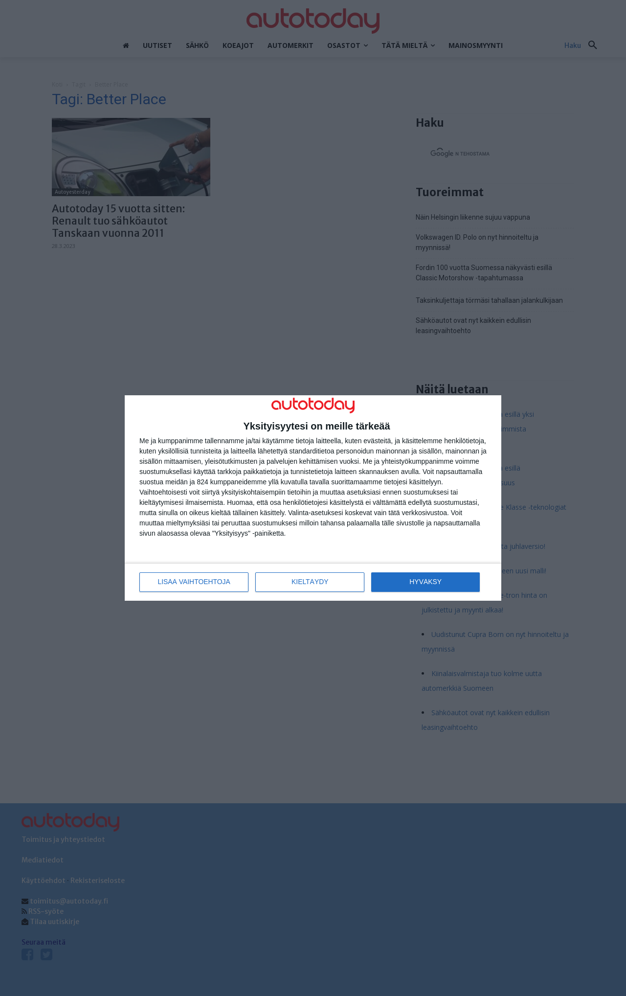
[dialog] (313, 498)
